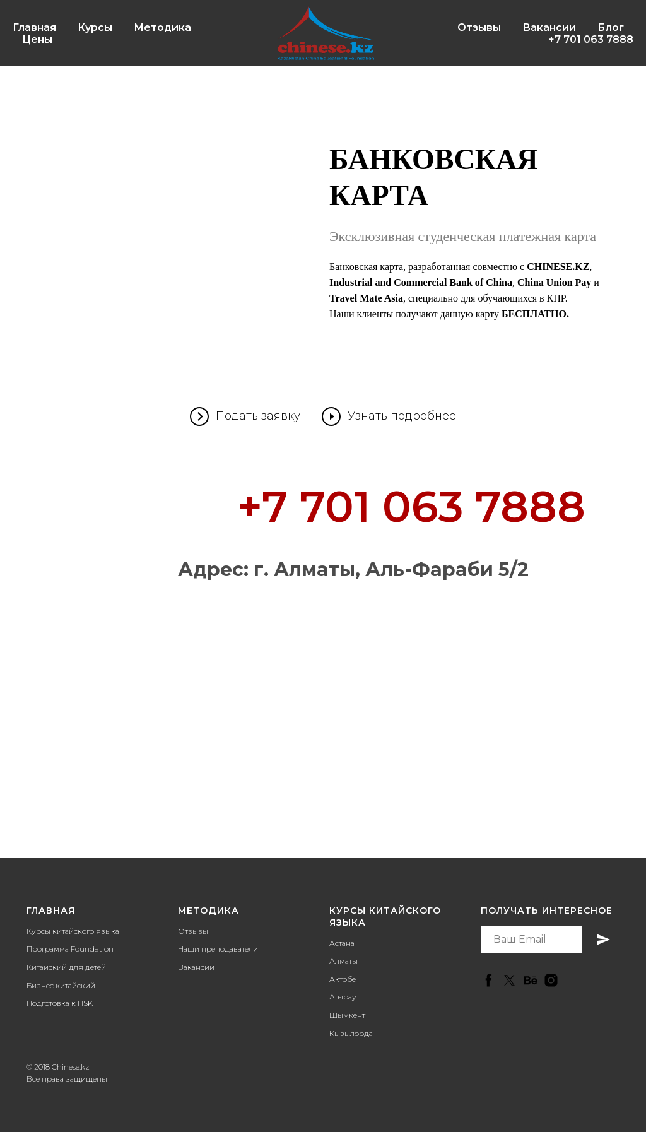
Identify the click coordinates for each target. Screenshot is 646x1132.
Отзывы (479, 27)
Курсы (95, 27)
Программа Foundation (70, 948)
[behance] (530, 980)
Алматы (343, 960)
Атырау (342, 996)
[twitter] (509, 980)
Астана (342, 943)
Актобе (342, 979)
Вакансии (549, 27)
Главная (34, 27)
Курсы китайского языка (72, 931)
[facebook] (488, 980)
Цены (37, 39)
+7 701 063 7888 (590, 39)
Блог (610, 27)
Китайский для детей (66, 967)
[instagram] (551, 980)
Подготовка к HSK (59, 1003)
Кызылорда (351, 1033)
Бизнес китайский (60, 985)
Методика (162, 27)
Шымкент (347, 1015)
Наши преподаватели (218, 948)
